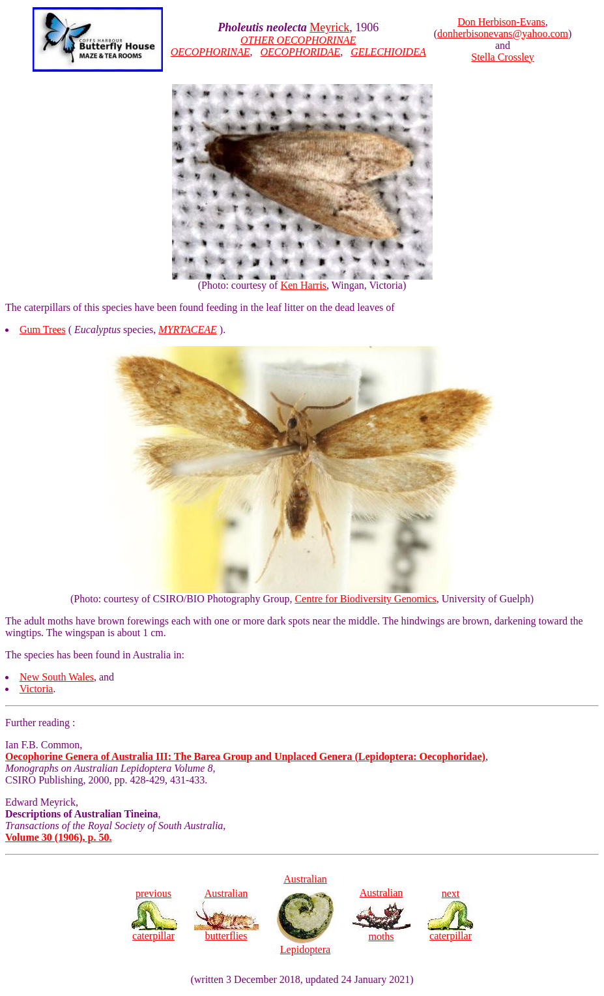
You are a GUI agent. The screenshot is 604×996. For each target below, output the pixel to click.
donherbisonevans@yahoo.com (502, 33)
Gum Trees (43, 329)
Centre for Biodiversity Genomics (365, 598)
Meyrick (329, 27)
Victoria (36, 688)
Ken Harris (303, 285)
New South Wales (57, 676)
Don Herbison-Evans (501, 21)
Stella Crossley (502, 57)
